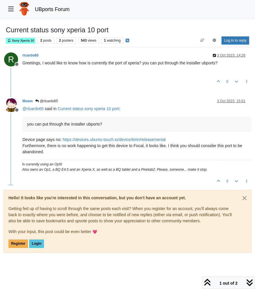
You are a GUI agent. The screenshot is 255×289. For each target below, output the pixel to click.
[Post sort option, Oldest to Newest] (202, 40)
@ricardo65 (46, 101)
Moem (27, 101)
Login (36, 244)
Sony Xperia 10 (20, 41)
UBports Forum (52, 9)
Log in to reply (235, 40)
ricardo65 (30, 55)
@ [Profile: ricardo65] (33, 108)
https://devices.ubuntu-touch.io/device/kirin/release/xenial (114, 139)
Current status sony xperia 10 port (88, 108)
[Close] (244, 198)
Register (18, 244)
